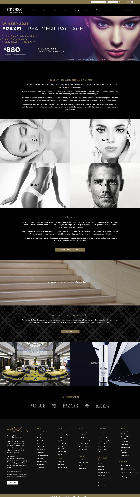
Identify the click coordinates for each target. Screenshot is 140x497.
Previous (2, 39)
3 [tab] (70, 61)
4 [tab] (72, 61)
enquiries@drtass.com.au (131, 472)
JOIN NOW (70, 331)
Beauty (76, 10)
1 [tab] (67, 61)
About (109, 10)
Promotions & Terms (98, 2)
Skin (34, 10)
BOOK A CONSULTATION (70, 249)
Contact (128, 10)
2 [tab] (69, 61)
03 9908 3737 (127, 465)
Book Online (112, 2)
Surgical (65, 10)
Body (54, 10)
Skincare (97, 10)
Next (138, 39)
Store (122, 2)
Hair (86, 10)
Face (44, 10)
